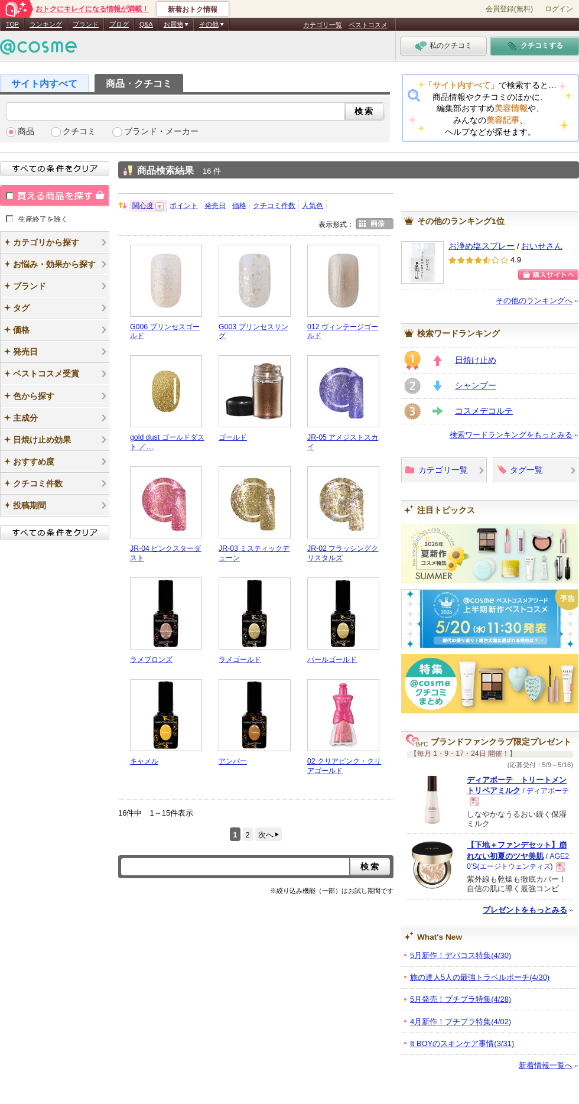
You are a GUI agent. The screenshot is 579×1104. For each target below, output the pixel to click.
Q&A (146, 24)
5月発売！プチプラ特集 (460, 999)
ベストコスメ (368, 24)
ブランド (86, 24)
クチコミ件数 (274, 206)
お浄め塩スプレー (481, 246)
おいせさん (541, 246)
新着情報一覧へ (546, 1065)
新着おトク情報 (192, 9)
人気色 (312, 206)
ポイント (184, 206)
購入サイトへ (548, 274)
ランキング (46, 24)
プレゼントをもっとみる (525, 909)
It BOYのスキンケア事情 (462, 1043)
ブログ (119, 24)
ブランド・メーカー (161, 131)
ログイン (559, 9)
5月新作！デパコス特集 (460, 955)
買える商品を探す (54, 195)
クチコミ (79, 131)
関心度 (143, 206)
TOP (12, 24)
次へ (266, 834)
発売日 (215, 206)
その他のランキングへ (534, 300)
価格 (239, 206)
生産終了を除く (43, 218)
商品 (26, 131)
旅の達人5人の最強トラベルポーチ (479, 977)
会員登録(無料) (509, 9)
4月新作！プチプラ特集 (460, 1021)
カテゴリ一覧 (322, 24)
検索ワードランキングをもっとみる (511, 434)
